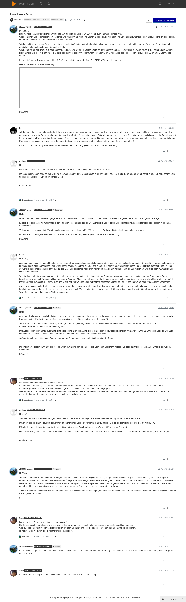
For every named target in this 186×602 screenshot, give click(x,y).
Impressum (120, 598)
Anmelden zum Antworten (164, 20)
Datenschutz (135, 598)
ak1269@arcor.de (26, 27)
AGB (127, 598)
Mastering (18, 19)
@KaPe (56, 308)
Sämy (21, 379)
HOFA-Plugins (61, 598)
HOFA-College (85, 598)
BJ (20, 128)
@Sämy (56, 469)
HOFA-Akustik (73, 598)
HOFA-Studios (109, 598)
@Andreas (57, 210)
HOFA (52, 598)
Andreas (22, 161)
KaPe (21, 254)
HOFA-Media (97, 598)
